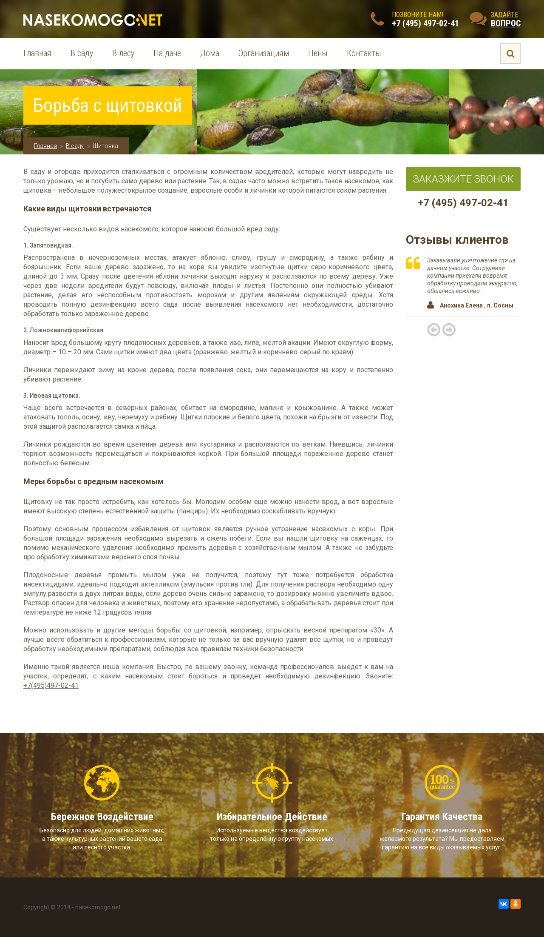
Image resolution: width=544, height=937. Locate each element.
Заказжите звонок (463, 179)
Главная (37, 53)
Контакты (364, 53)
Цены (318, 53)
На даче (167, 53)
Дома (209, 53)
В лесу (123, 53)
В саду (82, 53)
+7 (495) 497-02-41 (463, 203)
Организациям (263, 53)
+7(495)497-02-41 (51, 685)
